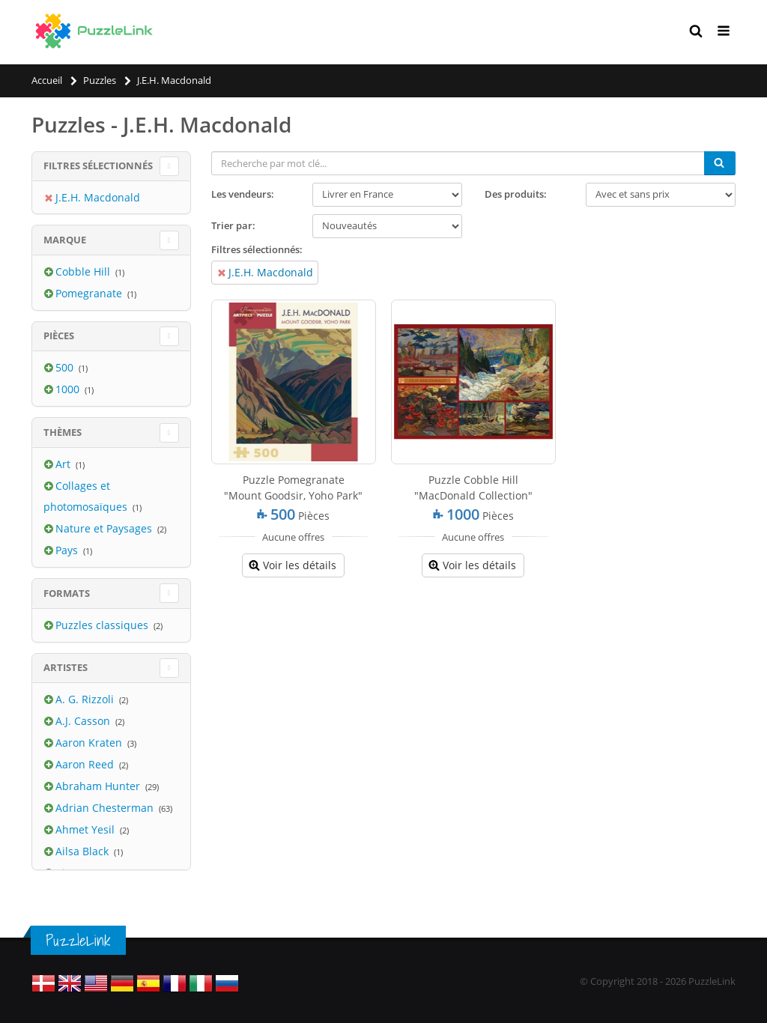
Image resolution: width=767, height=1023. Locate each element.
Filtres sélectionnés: (257, 249)
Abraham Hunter (99, 786)
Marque (64, 239)
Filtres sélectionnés (98, 165)
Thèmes (62, 432)
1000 (68, 389)
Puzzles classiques (103, 625)
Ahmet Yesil (86, 829)
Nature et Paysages (105, 528)
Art (64, 464)
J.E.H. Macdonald (270, 272)
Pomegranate (90, 293)
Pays (68, 550)
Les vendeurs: (242, 194)
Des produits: (516, 194)
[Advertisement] (474, 697)
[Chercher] (720, 163)
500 (65, 367)
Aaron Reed (86, 764)
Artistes (65, 667)
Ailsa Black (83, 851)
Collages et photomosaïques (86, 496)
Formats (66, 593)
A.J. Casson (84, 721)
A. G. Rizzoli (86, 699)
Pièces (58, 335)
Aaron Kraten (90, 742)
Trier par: (233, 225)
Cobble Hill (84, 271)
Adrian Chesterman (106, 808)
